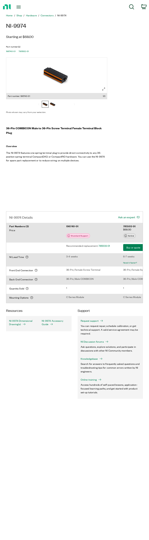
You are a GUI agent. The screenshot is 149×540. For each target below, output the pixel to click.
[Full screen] (103, 89)
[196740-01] (45, 104)
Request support (92, 320)
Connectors (47, 15)
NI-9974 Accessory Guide (52, 322)
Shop (19, 15)
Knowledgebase (91, 358)
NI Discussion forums (94, 341)
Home (9, 15)
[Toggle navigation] (23, 7)
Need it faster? (130, 262)
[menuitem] (132, 7)
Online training (91, 379)
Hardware (31, 15)
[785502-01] (52, 104)
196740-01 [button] (11, 51)
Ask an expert (126, 217)
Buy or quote (133, 247)
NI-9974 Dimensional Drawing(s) (20, 322)
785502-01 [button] (24, 51)
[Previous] (38, 104)
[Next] (74, 104)
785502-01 (104, 246)
